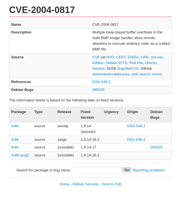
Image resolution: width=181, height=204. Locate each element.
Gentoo (98, 68)
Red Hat (136, 63)
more (156, 74)
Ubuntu (151, 63)
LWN (145, 57)
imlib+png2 (20, 155)
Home (64, 184)
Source (107, 184)
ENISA (133, 57)
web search (141, 74)
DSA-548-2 (101, 82)
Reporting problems (149, 170)
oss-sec (157, 57)
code (114, 74)
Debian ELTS (116, 63)
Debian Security (85, 184)
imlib (15, 126)
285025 (98, 90)
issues (124, 74)
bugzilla (123, 68)
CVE (96, 57)
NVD (110, 57)
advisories (100, 74)
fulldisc (98, 63)
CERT (121, 57)
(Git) (118, 184)
